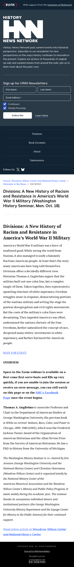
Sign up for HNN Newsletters (37, 551)
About (37, 151)
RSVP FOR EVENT (15, 353)
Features (37, 133)
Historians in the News (14, 184)
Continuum (13, 104)
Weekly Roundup (17, 108)
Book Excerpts (37, 142)
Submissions (37, 160)
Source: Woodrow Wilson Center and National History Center (34, 180)
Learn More (41, 115)
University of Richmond (60, 4)
